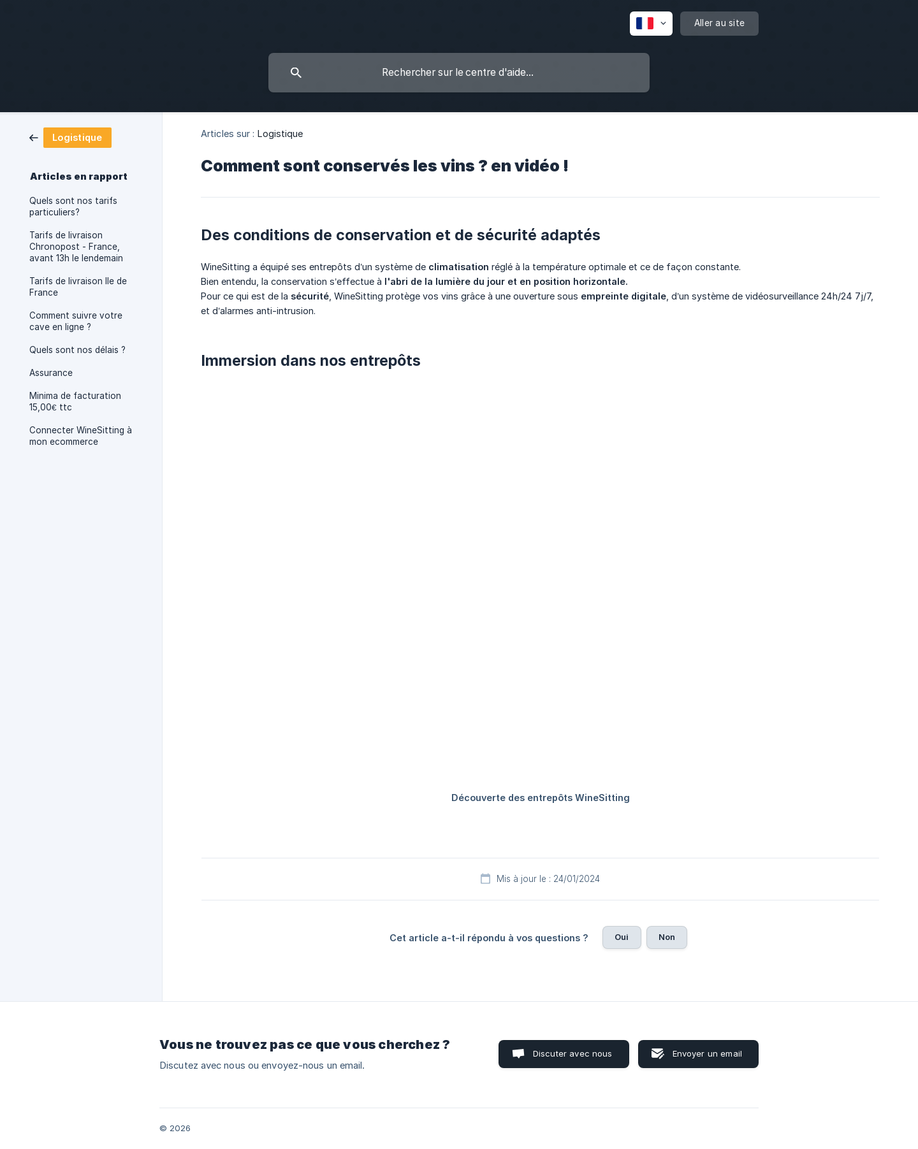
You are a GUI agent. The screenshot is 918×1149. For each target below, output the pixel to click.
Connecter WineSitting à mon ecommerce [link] (80, 436)
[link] (70, 137)
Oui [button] (622, 937)
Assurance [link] (51, 373)
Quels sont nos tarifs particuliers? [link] (73, 206)
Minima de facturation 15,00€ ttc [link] (75, 401)
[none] (651, 23)
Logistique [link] (280, 133)
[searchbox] (459, 72)
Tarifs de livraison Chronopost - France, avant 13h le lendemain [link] (76, 246)
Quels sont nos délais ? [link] (77, 350)
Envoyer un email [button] (707, 1053)
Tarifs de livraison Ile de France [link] (78, 287)
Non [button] (667, 937)
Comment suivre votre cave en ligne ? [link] (75, 321)
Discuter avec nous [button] (573, 1053)
